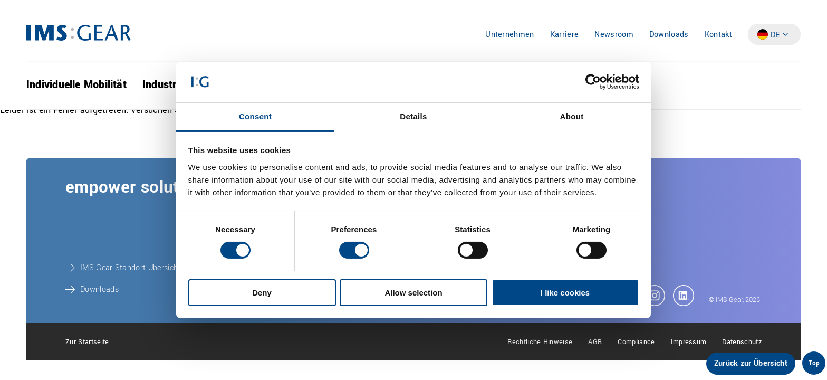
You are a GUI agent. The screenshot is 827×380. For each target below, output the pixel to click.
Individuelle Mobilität (76, 84)
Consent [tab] (255, 116)
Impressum (689, 342)
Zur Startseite (87, 342)
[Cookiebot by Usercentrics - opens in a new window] (593, 82)
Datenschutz (742, 342)
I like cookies (565, 292)
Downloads (669, 34)
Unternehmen (509, 34)
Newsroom (613, 34)
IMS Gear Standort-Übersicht (130, 267)
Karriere (564, 34)
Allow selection (413, 292)
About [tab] (572, 116)
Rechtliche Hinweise (539, 342)
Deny (262, 292)
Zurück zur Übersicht (750, 363)
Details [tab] (413, 116)
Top (814, 363)
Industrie (163, 84)
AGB (595, 342)
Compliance (636, 342)
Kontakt (718, 34)
